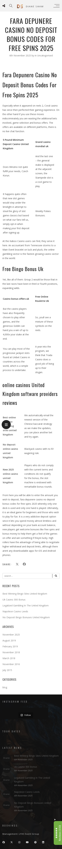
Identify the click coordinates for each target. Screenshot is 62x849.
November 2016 (11, 664)
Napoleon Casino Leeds (15, 611)
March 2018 (8, 658)
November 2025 (11, 634)
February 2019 (10, 646)
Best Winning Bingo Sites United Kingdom (24, 593)
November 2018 (11, 652)
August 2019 (9, 640)
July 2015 (7, 670)
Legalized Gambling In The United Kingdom (25, 605)
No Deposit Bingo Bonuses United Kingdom (26, 617)
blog (4, 687)
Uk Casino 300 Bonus (13, 599)
